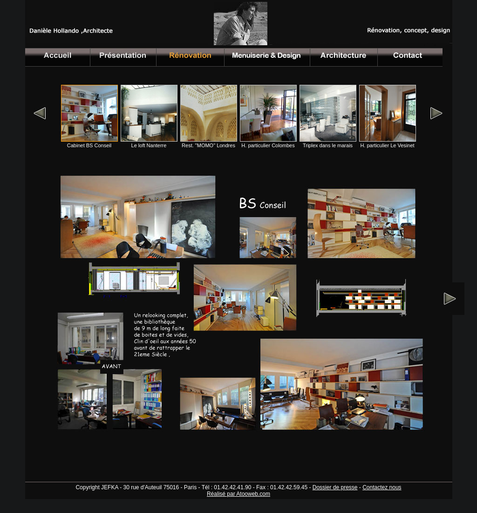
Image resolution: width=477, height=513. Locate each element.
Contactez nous (381, 487)
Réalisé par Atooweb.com (238, 494)
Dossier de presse (335, 487)
